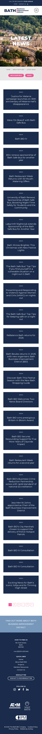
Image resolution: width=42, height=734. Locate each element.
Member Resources (21, 667)
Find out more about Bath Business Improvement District (21, 624)
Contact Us (22, 4)
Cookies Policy (33, 727)
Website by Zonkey (26, 729)
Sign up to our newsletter (21, 678)
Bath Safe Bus (16, 75)
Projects (21, 664)
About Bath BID (21, 662)
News (29, 75)
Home (15, 4)
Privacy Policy (13, 729)
